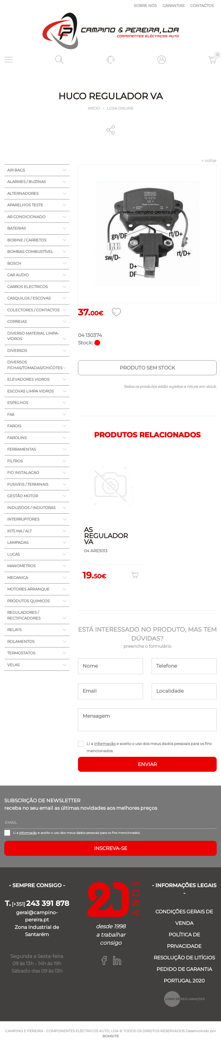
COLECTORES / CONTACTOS (33, 310)
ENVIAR (147, 764)
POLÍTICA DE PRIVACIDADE (184, 940)
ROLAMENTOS (21, 641)
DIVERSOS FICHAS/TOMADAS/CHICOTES (34, 365)
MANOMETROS (21, 565)
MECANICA (17, 577)
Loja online (120, 108)
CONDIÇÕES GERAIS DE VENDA (184, 917)
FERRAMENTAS (21, 449)
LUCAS (13, 554)
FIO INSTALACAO (23, 472)
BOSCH (14, 263)
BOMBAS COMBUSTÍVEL (30, 251)
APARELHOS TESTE (25, 205)
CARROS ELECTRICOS (27, 286)
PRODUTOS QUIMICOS (28, 601)
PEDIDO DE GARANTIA (184, 969)
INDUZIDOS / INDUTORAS (31, 507)
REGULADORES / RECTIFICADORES (24, 615)
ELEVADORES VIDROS (28, 379)
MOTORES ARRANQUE (28, 589)
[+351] (37, 904)
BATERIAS (16, 228)
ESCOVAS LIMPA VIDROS (30, 391)
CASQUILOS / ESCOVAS (29, 298)
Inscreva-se (110, 848)
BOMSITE (110, 1036)
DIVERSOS (17, 350)
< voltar (209, 160)
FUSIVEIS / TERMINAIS (27, 484)
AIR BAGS (16, 170)
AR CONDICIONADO (26, 216)
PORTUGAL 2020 (184, 981)
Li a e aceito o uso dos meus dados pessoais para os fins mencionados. (149, 747)
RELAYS (14, 629)
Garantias (173, 5)
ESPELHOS (17, 402)
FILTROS (15, 461)
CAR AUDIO (18, 275)
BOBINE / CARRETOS (26, 240)
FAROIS (14, 426)
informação (105, 743)
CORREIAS (17, 321)
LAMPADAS (17, 542)
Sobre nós (145, 5)
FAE (11, 414)
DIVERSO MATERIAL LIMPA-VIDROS (33, 336)
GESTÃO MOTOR (22, 496)
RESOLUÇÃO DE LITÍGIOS (184, 958)
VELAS (13, 664)
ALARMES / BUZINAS (26, 181)
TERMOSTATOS (21, 653)
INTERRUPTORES (23, 519)
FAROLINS (17, 437)
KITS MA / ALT (19, 531)
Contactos (202, 5)
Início (94, 108)
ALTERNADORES (23, 193)
